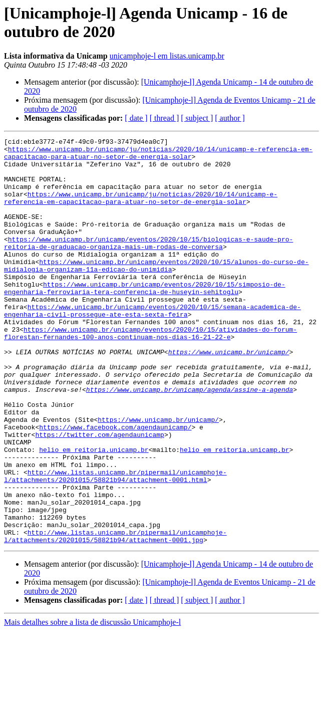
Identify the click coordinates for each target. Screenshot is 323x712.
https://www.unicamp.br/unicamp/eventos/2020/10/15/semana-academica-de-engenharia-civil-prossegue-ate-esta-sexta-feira (152, 346)
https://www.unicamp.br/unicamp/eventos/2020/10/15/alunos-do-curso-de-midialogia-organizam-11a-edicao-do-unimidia (156, 292)
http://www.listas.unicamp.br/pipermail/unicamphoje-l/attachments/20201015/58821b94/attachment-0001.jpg (115, 616)
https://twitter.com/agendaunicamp (99, 494)
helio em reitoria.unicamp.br (93, 512)
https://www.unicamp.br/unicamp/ (228, 395)
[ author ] (230, 118)
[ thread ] (164, 118)
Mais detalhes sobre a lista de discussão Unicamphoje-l (92, 703)
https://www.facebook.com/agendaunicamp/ (115, 485)
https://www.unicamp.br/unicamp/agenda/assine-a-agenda (189, 440)
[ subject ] (197, 118)
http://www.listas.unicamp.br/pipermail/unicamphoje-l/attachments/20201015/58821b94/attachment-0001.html (115, 544)
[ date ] (136, 118)
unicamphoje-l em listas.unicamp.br (167, 56)
